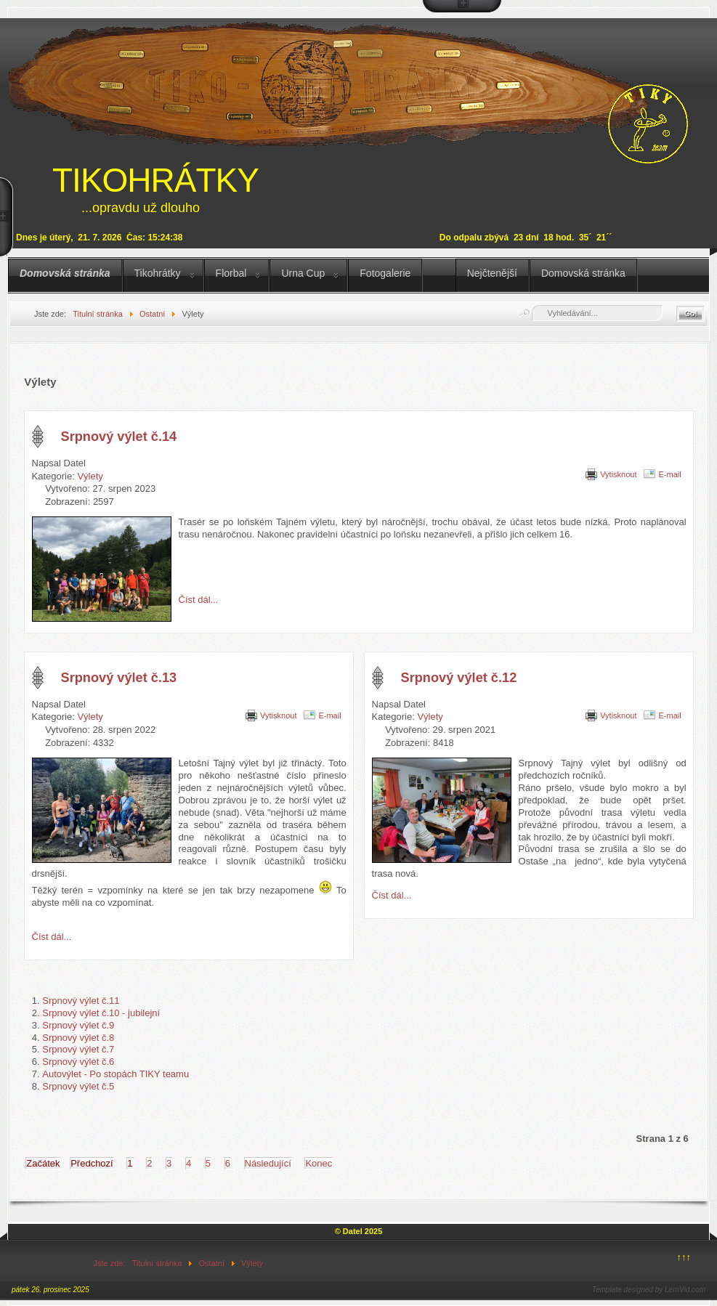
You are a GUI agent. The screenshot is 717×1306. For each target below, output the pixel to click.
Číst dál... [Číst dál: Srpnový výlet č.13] (52, 936)
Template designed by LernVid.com (648, 1290)
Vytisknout (618, 474)
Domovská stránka (65, 273)
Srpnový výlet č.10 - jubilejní (101, 1012)
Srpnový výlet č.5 (78, 1086)
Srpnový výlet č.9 (78, 1025)
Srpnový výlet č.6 (78, 1061)
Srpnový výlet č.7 (78, 1049)
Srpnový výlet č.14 (119, 436)
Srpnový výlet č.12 (459, 677)
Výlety (89, 476)
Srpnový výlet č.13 (119, 677)
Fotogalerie (385, 273)
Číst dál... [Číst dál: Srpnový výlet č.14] (199, 599)
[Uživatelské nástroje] (583, 466)
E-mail (669, 474)
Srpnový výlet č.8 (78, 1037)
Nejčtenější (492, 273)
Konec (318, 1163)
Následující (268, 1163)
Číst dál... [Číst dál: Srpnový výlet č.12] (392, 895)
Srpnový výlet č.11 (80, 1000)
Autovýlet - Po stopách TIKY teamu (115, 1073)
